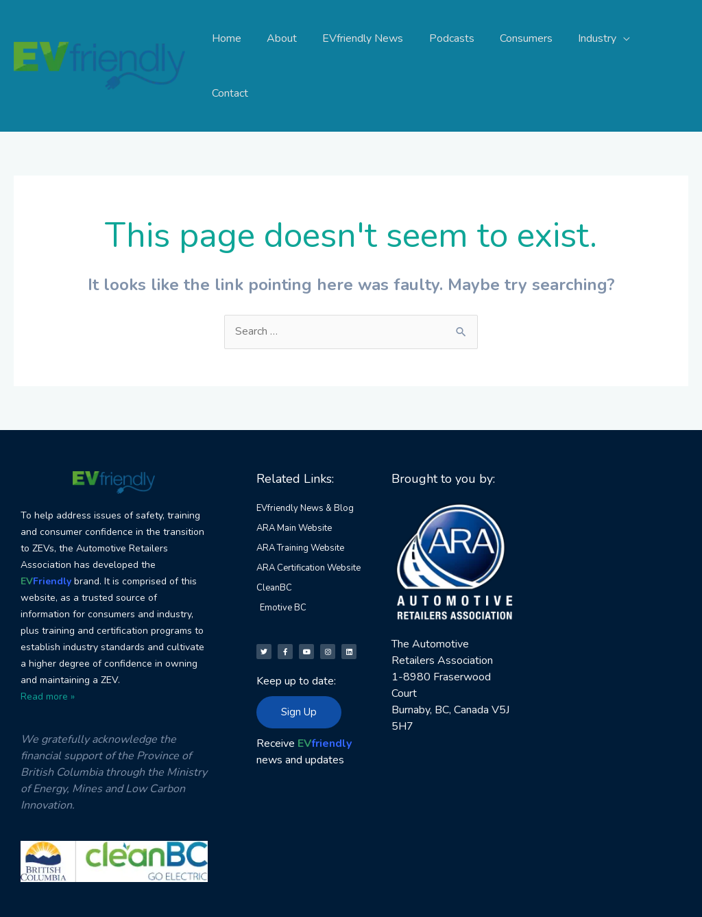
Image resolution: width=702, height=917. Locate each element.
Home (233, 38)
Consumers (518, 38)
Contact (659, 38)
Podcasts (447, 38)
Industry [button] (586, 38)
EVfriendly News (362, 38)
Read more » (48, 641)
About (285, 38)
